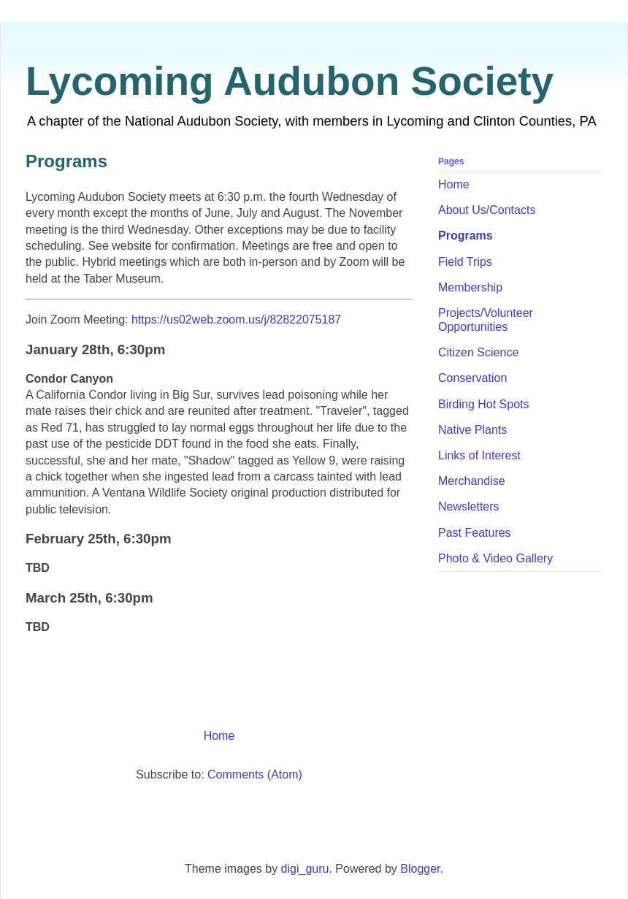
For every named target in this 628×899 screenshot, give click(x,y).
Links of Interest (479, 455)
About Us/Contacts (486, 210)
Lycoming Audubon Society (290, 81)
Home (219, 736)
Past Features (474, 533)
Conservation (472, 378)
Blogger (420, 868)
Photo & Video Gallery (495, 558)
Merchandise (471, 481)
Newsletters (468, 506)
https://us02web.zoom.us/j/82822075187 (236, 319)
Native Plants (472, 430)
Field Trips (465, 262)
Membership (470, 287)
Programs (465, 235)
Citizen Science (478, 352)
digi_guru (305, 868)
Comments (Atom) (254, 774)
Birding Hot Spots (483, 404)
